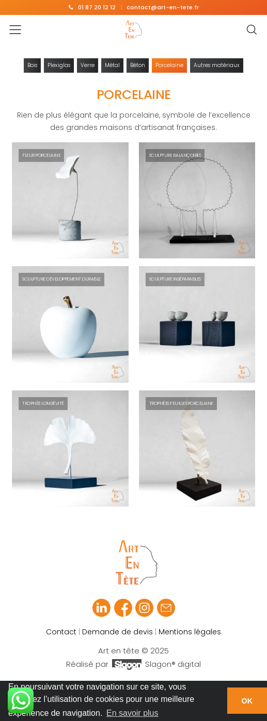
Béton (137, 65)
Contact (61, 632)
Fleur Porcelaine (41, 155)
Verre (88, 65)
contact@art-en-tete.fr (163, 7)
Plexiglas (59, 65)
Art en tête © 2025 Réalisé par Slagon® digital (133, 657)
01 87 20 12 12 (97, 7)
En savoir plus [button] (132, 713)
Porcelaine (169, 65)
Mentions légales (190, 632)
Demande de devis (117, 632)
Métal (112, 65)
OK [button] (247, 701)
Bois (32, 65)
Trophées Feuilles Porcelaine (181, 403)
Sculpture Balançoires (175, 155)
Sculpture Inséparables (175, 279)
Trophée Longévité (43, 403)
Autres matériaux (217, 65)
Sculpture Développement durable (61, 279)
